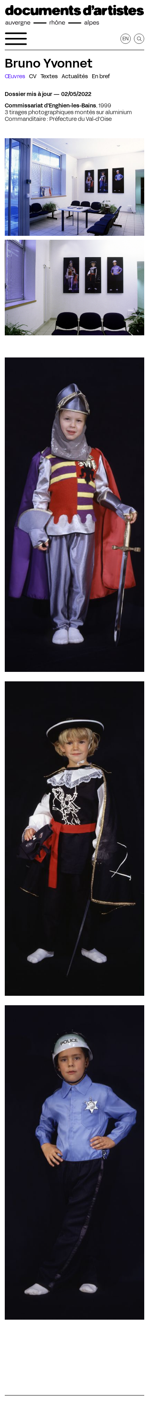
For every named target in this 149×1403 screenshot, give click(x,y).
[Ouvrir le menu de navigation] (16, 39)
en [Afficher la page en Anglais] (125, 38)
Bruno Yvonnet (48, 63)
